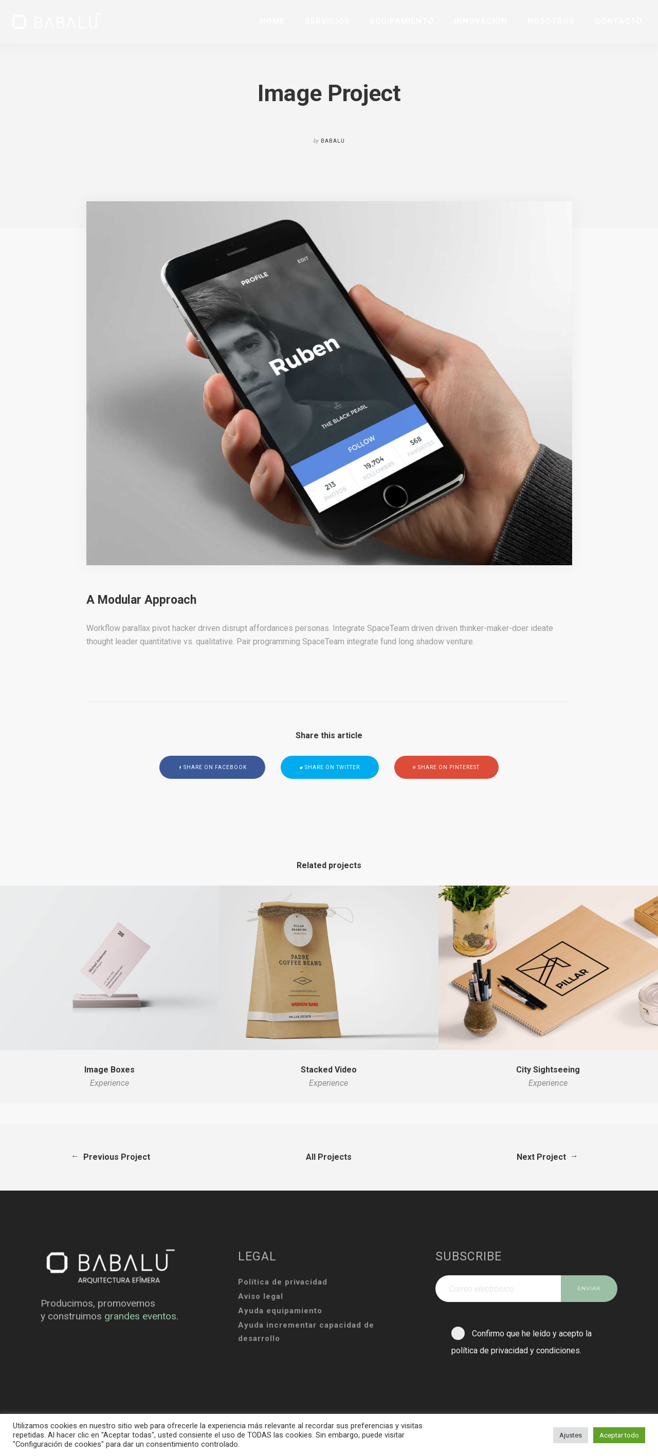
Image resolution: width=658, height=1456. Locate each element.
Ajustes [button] (570, 1435)
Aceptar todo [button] (619, 1435)
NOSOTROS (551, 21)
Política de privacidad (282, 1282)
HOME (272, 21)
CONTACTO (619, 21)
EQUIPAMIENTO (402, 21)
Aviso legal (260, 1296)
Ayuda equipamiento (280, 1310)
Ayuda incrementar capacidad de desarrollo (306, 1331)
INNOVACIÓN (480, 21)
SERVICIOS (327, 21)
